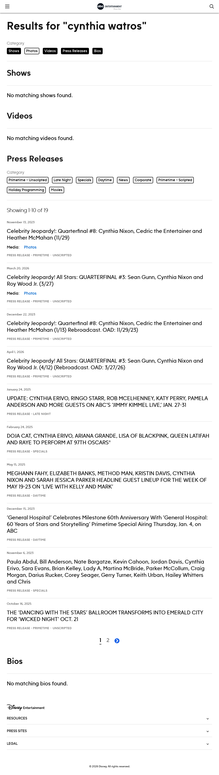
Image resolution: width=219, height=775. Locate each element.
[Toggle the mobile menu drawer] (7, 6)
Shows (14, 51)
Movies (56, 190)
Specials (84, 180)
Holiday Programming (26, 190)
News (123, 180)
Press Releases (75, 51)
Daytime (105, 180)
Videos (50, 51)
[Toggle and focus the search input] (212, 6)
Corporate (143, 180)
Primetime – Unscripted (28, 180)
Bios (97, 51)
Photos (32, 51)
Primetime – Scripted (175, 180)
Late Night (62, 180)
